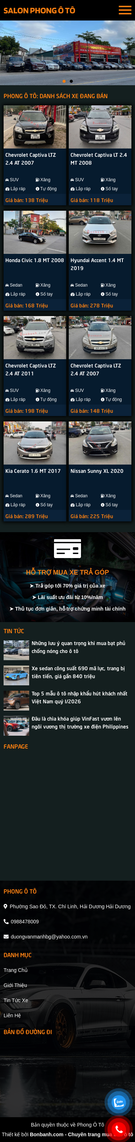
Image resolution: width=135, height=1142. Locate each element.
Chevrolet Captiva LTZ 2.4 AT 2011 (30, 368)
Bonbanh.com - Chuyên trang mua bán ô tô (81, 1134)
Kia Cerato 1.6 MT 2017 (33, 470)
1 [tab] (64, 81)
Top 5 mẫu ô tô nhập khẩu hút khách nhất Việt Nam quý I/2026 (79, 696)
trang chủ (16, 970)
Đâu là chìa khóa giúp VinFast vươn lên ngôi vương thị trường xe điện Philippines (80, 722)
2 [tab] (71, 81)
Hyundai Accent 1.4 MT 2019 (97, 263)
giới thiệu (15, 985)
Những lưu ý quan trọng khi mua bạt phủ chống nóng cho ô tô (78, 646)
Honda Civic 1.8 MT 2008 (34, 259)
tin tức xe (16, 1000)
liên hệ (12, 1015)
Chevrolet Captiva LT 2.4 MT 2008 (99, 158)
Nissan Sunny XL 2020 (97, 470)
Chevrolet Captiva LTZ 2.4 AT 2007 (30, 158)
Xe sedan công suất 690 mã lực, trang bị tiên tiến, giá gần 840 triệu (78, 671)
